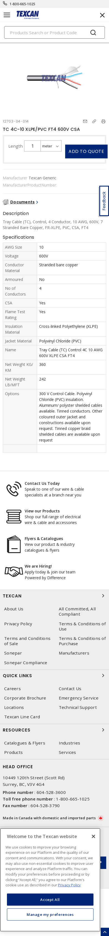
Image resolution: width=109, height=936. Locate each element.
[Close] (93, 836)
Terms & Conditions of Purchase (82, 641)
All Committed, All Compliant (77, 611)
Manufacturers (74, 653)
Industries (69, 743)
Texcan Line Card (22, 716)
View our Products (42, 511)
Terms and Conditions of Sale (27, 641)
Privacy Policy (18, 623)
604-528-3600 (51, 792)
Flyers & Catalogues (44, 538)
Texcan (54, 596)
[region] (50, 880)
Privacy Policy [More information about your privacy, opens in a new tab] (69, 884)
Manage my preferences (50, 914)
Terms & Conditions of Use (82, 626)
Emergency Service (78, 698)
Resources (54, 730)
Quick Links (54, 675)
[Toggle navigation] (7, 15)
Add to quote (86, 151)
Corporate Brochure (25, 698)
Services (67, 752)
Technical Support (78, 707)
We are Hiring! (38, 566)
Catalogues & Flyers (24, 743)
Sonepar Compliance (25, 662)
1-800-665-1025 (23, 4)
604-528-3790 (45, 805)
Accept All (50, 899)
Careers (12, 688)
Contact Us (70, 688)
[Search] (54, 32)
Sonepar (13, 653)
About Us (13, 608)
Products (13, 752)
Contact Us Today (42, 483)
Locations (14, 707)
